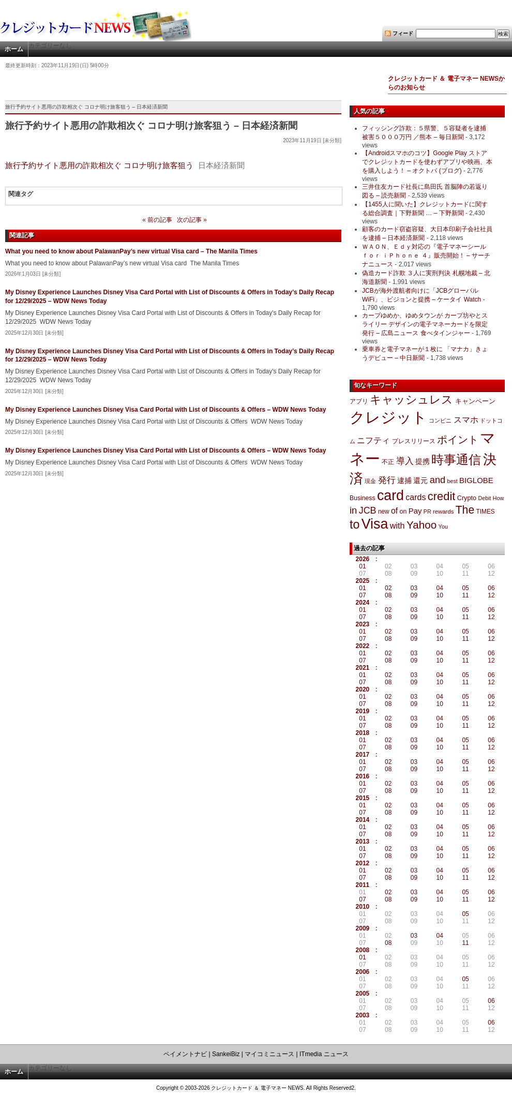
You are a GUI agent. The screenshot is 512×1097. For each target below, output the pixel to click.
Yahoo (421, 525)
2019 (363, 711)
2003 (363, 1015)
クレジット (388, 417)
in (353, 510)
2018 (363, 733)
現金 (370, 481)
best (452, 481)
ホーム (14, 49)
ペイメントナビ (185, 1054)
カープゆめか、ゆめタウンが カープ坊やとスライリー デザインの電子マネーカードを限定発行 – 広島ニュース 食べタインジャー (425, 324)
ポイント (457, 439)
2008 (363, 950)
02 (388, 588)
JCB (368, 510)
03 (414, 588)
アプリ (359, 401)
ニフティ (373, 440)
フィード (403, 33)
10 (439, 595)
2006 (363, 971)
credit (442, 496)
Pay (415, 510)
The (465, 510)
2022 (363, 646)
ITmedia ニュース (324, 1054)
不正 (388, 461)
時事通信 (456, 460)
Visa (375, 524)
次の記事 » (192, 219)
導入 (405, 461)
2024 (363, 602)
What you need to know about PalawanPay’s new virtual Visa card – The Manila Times (131, 251)
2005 (363, 993)
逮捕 (404, 481)
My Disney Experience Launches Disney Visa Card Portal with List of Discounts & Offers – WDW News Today (165, 409)
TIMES (485, 511)
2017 (363, 754)
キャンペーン (475, 401)
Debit (484, 498)
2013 (363, 841)
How (498, 498)
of (394, 510)
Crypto (467, 498)
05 (465, 588)
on (403, 511)
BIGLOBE (476, 480)
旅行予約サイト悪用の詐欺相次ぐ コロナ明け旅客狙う (99, 165)
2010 (363, 906)
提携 (422, 461)
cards (415, 497)
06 (491, 588)
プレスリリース (413, 441)
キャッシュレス (411, 399)
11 (465, 595)
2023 (363, 624)
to (354, 524)
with (397, 525)
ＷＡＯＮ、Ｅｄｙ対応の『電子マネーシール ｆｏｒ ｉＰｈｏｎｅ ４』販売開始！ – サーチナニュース (426, 255)
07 (362, 595)
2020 (363, 689)
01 (362, 566)
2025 (363, 580)
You (443, 526)
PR (427, 511)
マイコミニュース (269, 1054)
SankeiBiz (225, 1054)
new (383, 511)
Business (362, 498)
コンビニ (440, 420)
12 (491, 595)
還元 (420, 480)
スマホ (466, 419)
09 (414, 595)
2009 (363, 928)
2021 (363, 667)
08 (388, 595)
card (390, 495)
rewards (443, 511)
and (437, 479)
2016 (363, 776)
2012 (363, 863)
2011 (363, 885)
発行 (387, 480)
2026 (363, 559)
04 (439, 588)
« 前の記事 (157, 219)
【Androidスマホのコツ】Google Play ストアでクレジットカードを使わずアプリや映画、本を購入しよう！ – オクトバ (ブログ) (427, 161)
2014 (363, 819)
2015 (363, 798)
